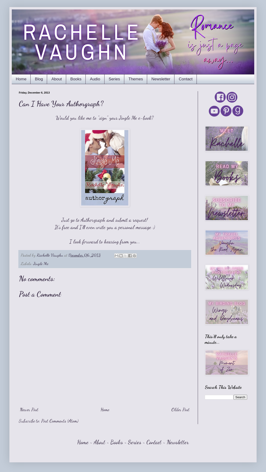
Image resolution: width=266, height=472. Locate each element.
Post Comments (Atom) (59, 421)
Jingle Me (40, 263)
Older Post (180, 409)
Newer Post (29, 409)
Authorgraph (93, 220)
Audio (95, 79)
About (56, 79)
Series (114, 79)
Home (21, 79)
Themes (136, 79)
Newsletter (160, 79)
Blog (39, 79)
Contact (186, 79)
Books (75, 79)
